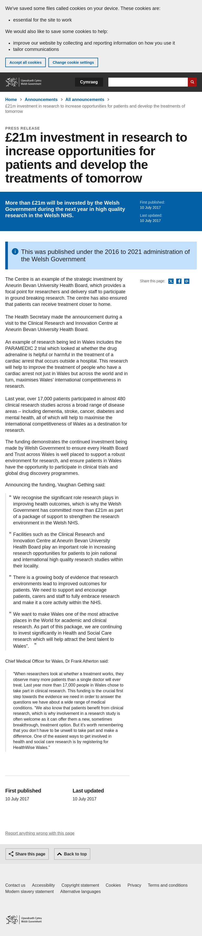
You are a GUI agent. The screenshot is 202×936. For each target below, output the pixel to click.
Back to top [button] (75, 854)
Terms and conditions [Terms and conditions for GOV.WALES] (168, 885)
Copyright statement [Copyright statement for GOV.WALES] (80, 885)
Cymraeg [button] (89, 82)
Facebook (178, 281)
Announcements (41, 99)
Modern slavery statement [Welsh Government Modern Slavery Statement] (29, 891)
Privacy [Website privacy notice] (134, 885)
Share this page (30, 854)
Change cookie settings (73, 62)
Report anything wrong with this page (39, 833)
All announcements (84, 99)
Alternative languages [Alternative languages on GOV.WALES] (80, 891)
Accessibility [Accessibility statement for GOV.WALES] (43, 885)
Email (186, 281)
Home (11, 99)
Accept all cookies (25, 62)
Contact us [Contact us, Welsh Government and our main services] (15, 885)
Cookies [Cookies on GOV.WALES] (113, 885)
